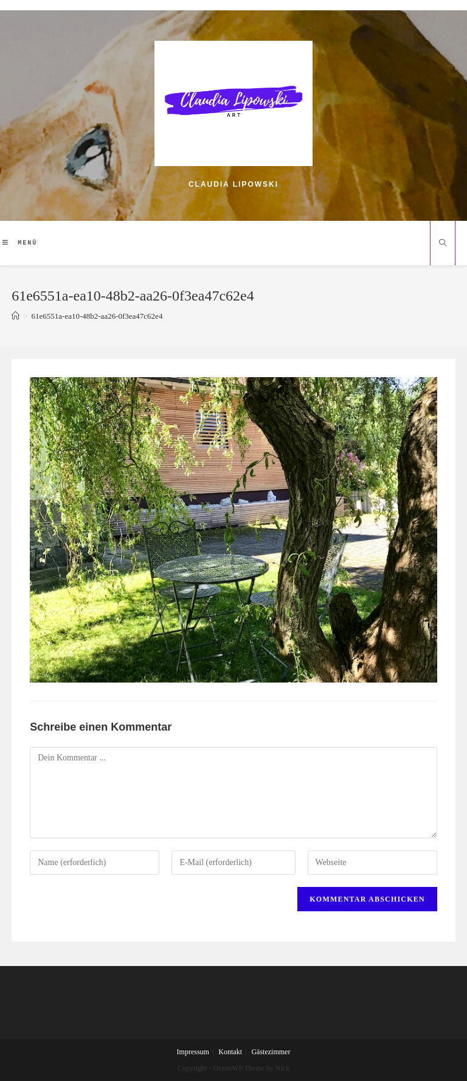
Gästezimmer (270, 1052)
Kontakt (230, 1052)
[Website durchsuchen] (442, 244)
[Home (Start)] (15, 316)
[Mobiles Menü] (19, 242)
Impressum (193, 1052)
